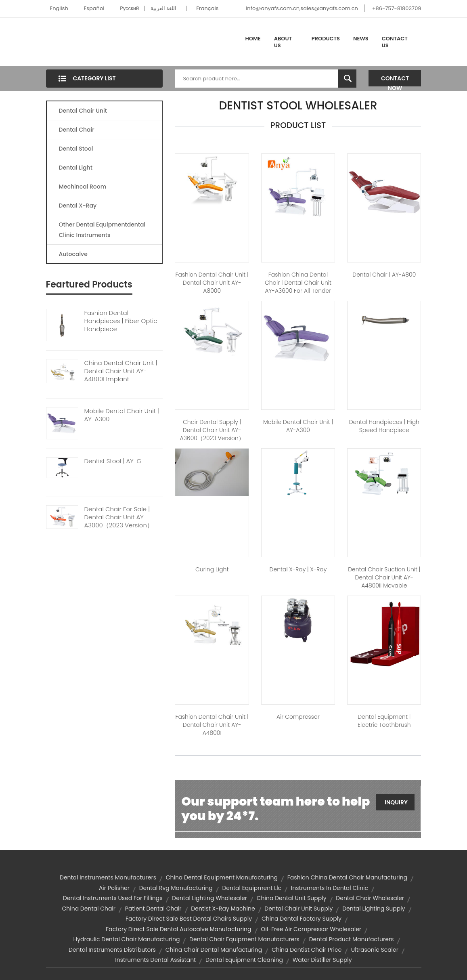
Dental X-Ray (78, 205)
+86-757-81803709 (396, 8)
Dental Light (75, 168)
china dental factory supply (301, 919)
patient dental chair (153, 908)
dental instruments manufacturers (108, 877)
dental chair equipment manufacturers (244, 939)
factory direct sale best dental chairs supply (189, 919)
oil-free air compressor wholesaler (311, 929)
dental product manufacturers (351, 939)
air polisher (114, 888)
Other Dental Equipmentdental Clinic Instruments (102, 229)
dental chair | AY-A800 (384, 275)
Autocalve (73, 254)
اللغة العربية (163, 8)
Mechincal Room (83, 187)
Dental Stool (76, 149)
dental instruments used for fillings (113, 898)
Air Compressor (298, 717)
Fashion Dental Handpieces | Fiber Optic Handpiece (120, 321)
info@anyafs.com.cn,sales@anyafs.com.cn (302, 8)
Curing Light (211, 569)
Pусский (129, 8)
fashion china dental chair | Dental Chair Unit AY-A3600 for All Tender (298, 283)
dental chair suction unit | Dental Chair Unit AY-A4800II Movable (384, 577)
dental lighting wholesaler (209, 898)
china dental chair (88, 908)
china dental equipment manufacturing (222, 877)
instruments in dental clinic (329, 888)
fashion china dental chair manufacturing (347, 877)
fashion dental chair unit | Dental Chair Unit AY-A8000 (212, 283)
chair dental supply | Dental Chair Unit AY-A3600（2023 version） (212, 430)
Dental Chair (76, 130)
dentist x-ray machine (223, 908)
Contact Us (395, 42)
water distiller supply (322, 960)
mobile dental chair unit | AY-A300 (298, 426)
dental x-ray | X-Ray (298, 569)
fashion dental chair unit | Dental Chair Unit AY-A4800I (212, 725)
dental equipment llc (251, 888)
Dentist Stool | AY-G (113, 461)
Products (326, 38)
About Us (283, 42)
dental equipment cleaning (244, 960)
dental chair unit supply (298, 908)
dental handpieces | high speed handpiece (384, 426)
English (59, 8)
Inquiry (396, 802)
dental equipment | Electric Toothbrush (384, 721)
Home (253, 38)
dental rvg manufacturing (176, 888)
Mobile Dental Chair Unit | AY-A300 (121, 415)
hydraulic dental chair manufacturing (126, 939)
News (361, 38)
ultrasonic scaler (374, 950)
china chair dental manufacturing (213, 950)
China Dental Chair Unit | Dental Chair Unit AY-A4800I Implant (120, 371)
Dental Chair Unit (83, 111)
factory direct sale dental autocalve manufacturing (178, 929)
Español (94, 8)
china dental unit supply (292, 898)
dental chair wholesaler (370, 898)
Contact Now (395, 80)
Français (207, 8)
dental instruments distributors (112, 950)
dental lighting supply (373, 908)
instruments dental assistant (155, 960)
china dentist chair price (306, 950)
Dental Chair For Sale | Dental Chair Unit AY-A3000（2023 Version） (118, 517)
